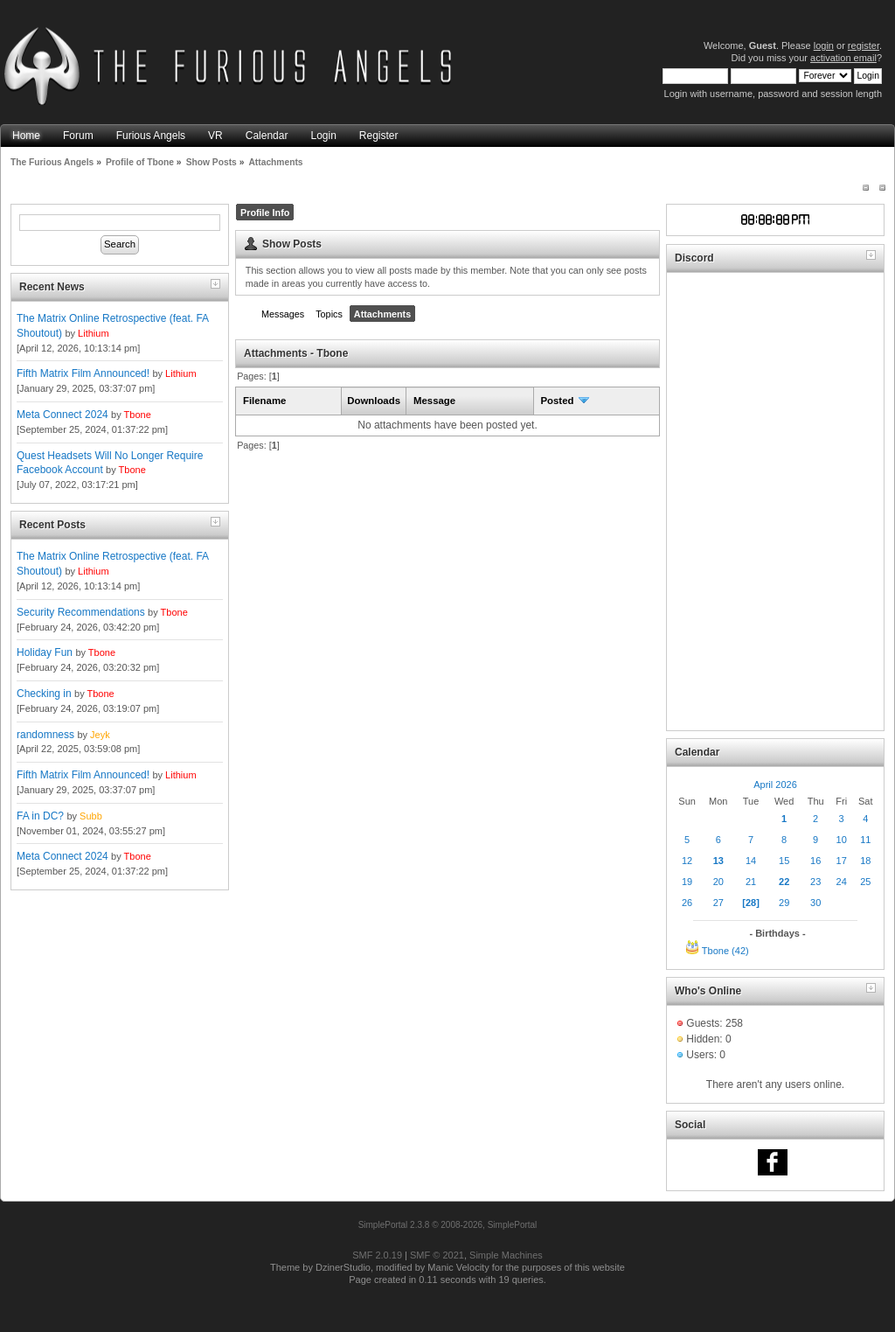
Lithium (93, 333)
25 (865, 881)
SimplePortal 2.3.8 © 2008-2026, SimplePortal (448, 1225)
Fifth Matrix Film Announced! (83, 373)
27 (718, 902)
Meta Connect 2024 (62, 414)
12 (687, 860)
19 (687, 881)
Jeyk (100, 734)
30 (815, 902)
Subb (91, 816)
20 (718, 881)
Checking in (44, 693)
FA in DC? (40, 816)
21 (751, 881)
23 (815, 881)
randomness (45, 735)
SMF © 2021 (437, 1255)
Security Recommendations (81, 612)
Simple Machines (506, 1255)
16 (815, 860)
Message (434, 400)
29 (784, 902)
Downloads (373, 400)
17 (841, 860)
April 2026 (775, 784)
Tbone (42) (725, 950)
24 (841, 881)
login (824, 45)
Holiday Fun (45, 652)
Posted (565, 400)
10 (841, 839)
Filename (264, 400)
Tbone (137, 414)
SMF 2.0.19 (377, 1255)
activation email (843, 57)
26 (687, 902)
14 (751, 860)
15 (784, 860)
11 (865, 839)
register (863, 45)
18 (865, 860)
